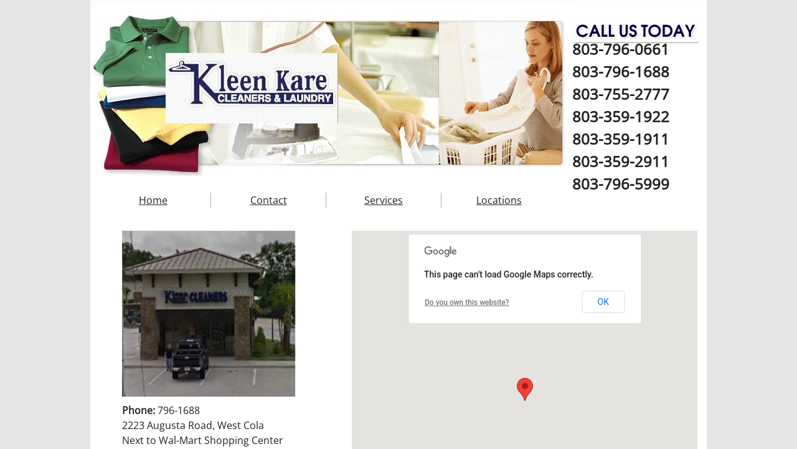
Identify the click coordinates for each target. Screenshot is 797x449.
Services (383, 200)
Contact (268, 200)
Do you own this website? (467, 302)
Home (153, 200)
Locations (499, 200)
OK (603, 302)
